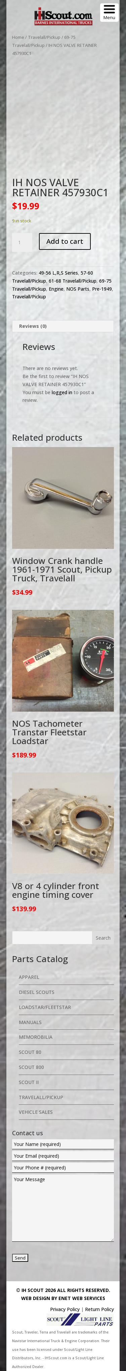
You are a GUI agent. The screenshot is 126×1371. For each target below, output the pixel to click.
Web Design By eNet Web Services (63, 1298)
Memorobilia (35, 1037)
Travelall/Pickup (44, 37)
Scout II (29, 1082)
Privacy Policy (65, 1309)
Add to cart (64, 241)
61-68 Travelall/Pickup (72, 281)
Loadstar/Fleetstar (45, 1007)
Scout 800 (31, 1067)
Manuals (30, 1022)
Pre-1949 (102, 289)
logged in (62, 392)
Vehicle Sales (36, 1112)
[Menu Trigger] (109, 12)
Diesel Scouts (36, 992)
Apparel (29, 977)
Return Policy (99, 1309)
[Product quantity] (22, 242)
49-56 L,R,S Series (58, 273)
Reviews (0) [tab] (33, 326)
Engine (56, 289)
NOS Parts (77, 289)
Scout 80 (30, 1052)
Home (18, 37)
